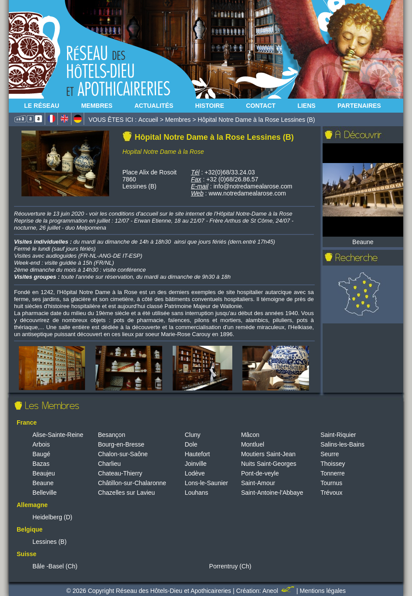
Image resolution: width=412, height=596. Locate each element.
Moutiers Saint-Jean (268, 454)
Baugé (41, 454)
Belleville (44, 492)
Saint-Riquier (338, 434)
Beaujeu (43, 473)
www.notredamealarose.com (247, 193)
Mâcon (250, 434)
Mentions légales (323, 590)
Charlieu (109, 463)
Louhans (196, 492)
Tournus (331, 482)
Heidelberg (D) (52, 517)
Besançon (111, 434)
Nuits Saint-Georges (268, 463)
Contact (260, 105)
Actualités (154, 105)
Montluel (252, 444)
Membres (97, 105)
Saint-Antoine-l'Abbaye (272, 492)
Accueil (148, 119)
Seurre (329, 454)
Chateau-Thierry (120, 473)
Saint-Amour (258, 482)
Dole (191, 444)
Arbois (41, 444)
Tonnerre (332, 473)
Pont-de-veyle (260, 473)
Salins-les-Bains (342, 444)
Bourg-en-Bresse (121, 444)
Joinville (195, 463)
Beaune (42, 482)
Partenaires (359, 105)
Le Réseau (41, 105)
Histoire (209, 105)
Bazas (41, 463)
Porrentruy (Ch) (230, 566)
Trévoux (331, 492)
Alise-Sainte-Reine (57, 434)
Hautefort (197, 454)
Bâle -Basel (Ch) (55, 566)
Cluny (192, 434)
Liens (307, 105)
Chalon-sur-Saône (123, 454)
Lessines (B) (49, 541)
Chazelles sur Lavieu (126, 492)
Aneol (280, 590)
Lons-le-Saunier (206, 482)
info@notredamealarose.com (252, 186)
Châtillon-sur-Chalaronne (132, 482)
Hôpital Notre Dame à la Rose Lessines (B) (256, 119)
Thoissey (332, 463)
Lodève (195, 473)
